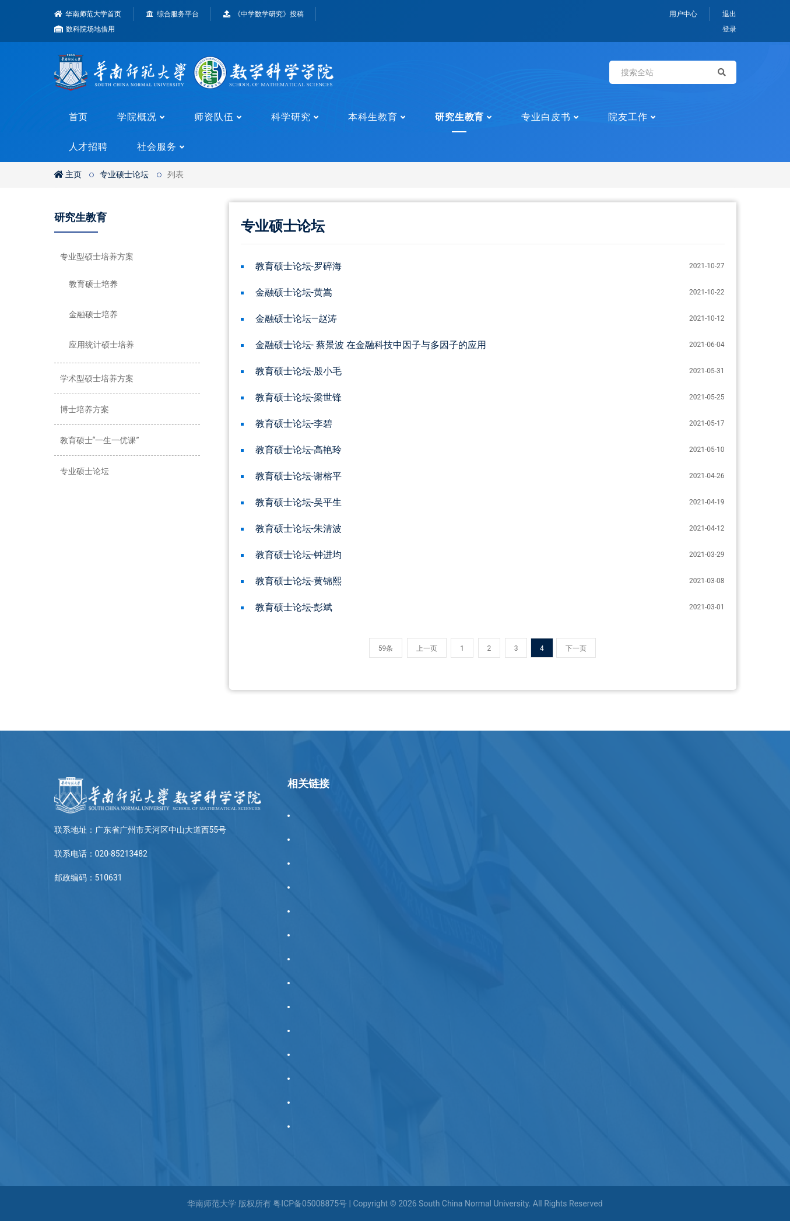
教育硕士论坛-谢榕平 (298, 476)
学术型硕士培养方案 (97, 378)
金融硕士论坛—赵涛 (296, 318)
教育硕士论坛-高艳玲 (298, 449)
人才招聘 (88, 146)
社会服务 (157, 146)
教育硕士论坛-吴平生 (298, 502)
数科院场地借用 (84, 29)
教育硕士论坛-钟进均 (298, 554)
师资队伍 (214, 116)
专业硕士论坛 (124, 174)
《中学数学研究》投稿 (263, 14)
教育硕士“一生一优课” (99, 440)
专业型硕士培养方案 (97, 256)
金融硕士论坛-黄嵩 (293, 292)
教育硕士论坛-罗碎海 (298, 266)
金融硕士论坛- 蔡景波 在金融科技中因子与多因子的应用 (370, 344)
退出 (729, 14)
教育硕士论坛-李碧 (293, 423)
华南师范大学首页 (88, 14)
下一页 (576, 648)
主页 (68, 174)
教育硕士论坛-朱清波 (298, 528)
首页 (79, 116)
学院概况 (137, 116)
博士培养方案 (84, 409)
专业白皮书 (546, 116)
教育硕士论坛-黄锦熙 (298, 581)
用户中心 (683, 14)
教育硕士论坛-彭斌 (293, 607)
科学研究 (291, 116)
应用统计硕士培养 (101, 344)
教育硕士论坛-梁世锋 (298, 397)
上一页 (426, 648)
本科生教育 (373, 116)
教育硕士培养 (93, 284)
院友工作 (628, 116)
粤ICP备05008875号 (310, 1203)
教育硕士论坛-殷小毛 (298, 371)
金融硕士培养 (93, 314)
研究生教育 (459, 116)
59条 (386, 648)
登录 (729, 29)
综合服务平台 (172, 14)
